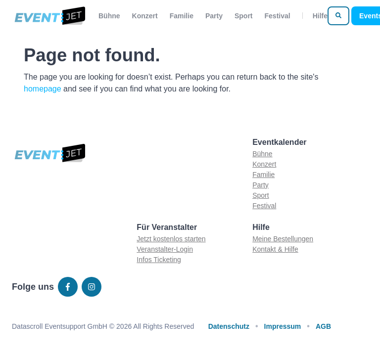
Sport (244, 16)
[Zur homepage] (49, 16)
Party (214, 16)
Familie (181, 16)
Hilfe (320, 16)
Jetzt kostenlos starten (171, 239)
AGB (323, 326)
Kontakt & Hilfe (275, 249)
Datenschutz (228, 326)
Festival (277, 16)
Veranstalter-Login (165, 249)
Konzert (145, 16)
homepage (42, 89)
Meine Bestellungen (282, 239)
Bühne (109, 16)
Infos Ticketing (159, 260)
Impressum (282, 326)
